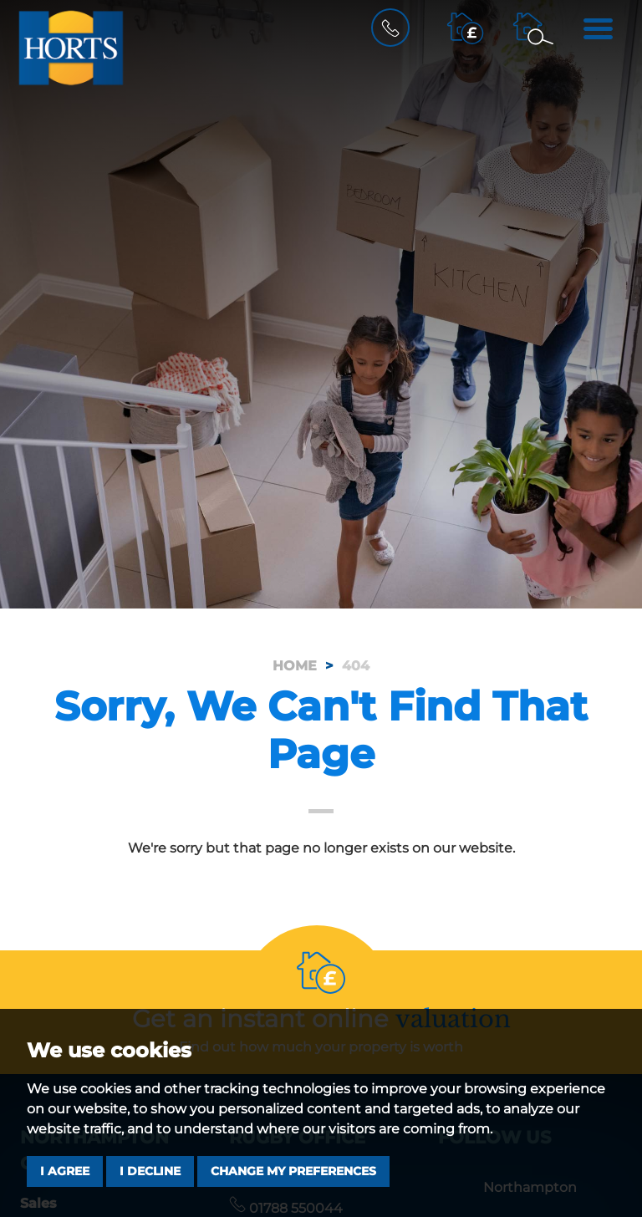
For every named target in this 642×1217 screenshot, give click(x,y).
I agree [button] (64, 1171)
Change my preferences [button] (293, 1171)
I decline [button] (150, 1171)
